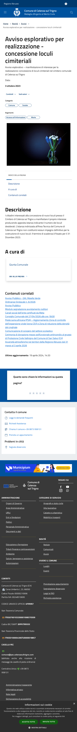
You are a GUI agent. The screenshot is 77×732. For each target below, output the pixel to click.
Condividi (11, 94)
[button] (38, 727)
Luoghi (46, 566)
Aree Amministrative (15, 508)
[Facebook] (60, 487)
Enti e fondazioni (13, 517)
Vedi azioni (24, 94)
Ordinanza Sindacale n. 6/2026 (20, 302)
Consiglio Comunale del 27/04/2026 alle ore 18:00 (30, 316)
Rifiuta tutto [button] (49, 722)
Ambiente (10, 553)
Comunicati (48, 549)
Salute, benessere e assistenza (19, 558)
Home (5, 23)
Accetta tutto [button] (28, 722)
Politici (9, 522)
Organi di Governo (14, 503)
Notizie (46, 544)
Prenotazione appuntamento (56, 584)
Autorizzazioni (12, 563)
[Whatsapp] (67, 490)
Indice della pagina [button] (17, 175)
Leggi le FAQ (48, 593)
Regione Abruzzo (11, 3)
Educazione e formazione (17, 544)
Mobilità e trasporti (51, 517)
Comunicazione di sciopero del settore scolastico (29, 331)
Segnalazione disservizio (54, 588)
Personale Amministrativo (17, 526)
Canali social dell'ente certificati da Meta (24, 313)
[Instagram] (60, 490)
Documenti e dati (13, 531)
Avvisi (24, 23)
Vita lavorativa (49, 508)
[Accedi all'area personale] (65, 3)
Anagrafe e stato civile (53, 503)
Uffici (8, 512)
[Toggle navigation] (5, 12)
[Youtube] (67, 487)
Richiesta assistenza (52, 598)
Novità (15, 23)
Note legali (10, 694)
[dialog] (38, 716)
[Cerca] (71, 12)
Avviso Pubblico (13, 305)
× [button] (74, 704)
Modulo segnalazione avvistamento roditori (26, 309)
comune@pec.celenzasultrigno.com (18, 654)
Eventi (46, 570)
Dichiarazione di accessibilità (18, 698)
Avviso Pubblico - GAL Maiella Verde (22, 298)
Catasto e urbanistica (52, 512)
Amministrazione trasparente (19, 684)
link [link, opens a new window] (63, 716)
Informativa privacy (14, 689)
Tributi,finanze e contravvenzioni (20, 549)
